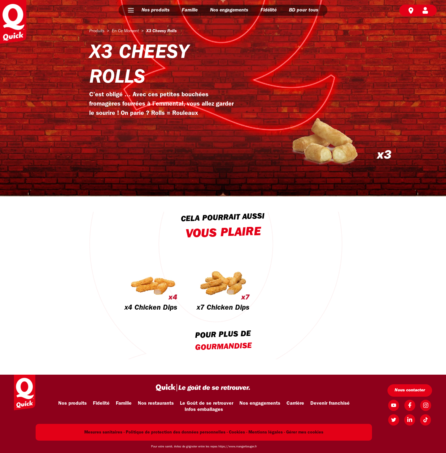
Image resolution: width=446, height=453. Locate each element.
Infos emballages (204, 409)
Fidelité (101, 403)
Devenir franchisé (330, 403)
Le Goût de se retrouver (206, 403)
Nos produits (155, 10)
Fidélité (268, 10)
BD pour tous (303, 10)
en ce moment (125, 31)
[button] (131, 10)
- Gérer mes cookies (303, 432)
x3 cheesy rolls (161, 31)
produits (96, 31)
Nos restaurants (156, 403)
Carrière (295, 403)
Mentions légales (265, 432)
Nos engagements (229, 10)
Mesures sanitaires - (104, 432)
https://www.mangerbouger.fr (237, 446)
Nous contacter (410, 390)
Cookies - (238, 432)
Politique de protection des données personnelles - (177, 432)
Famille (190, 10)
